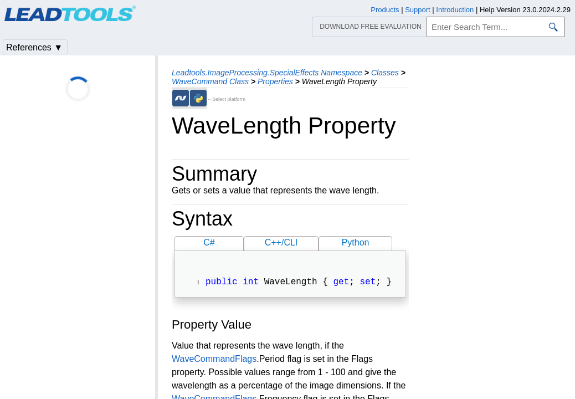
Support (417, 10)
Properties (275, 81)
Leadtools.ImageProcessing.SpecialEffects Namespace (267, 72)
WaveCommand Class (210, 81)
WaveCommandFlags (214, 360)
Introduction (455, 10)
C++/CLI (281, 242)
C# (208, 242)
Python (355, 242)
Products (385, 10)
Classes (385, 72)
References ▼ (34, 47)
